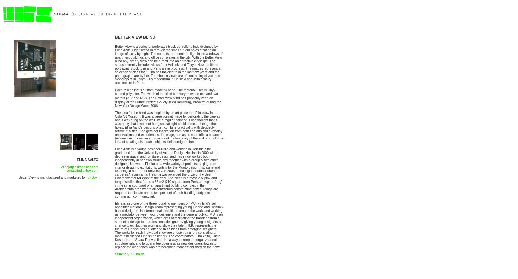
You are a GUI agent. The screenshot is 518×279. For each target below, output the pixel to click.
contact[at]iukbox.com (82, 170)
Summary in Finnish (129, 254)
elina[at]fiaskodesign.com (79, 167)
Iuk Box (92, 177)
